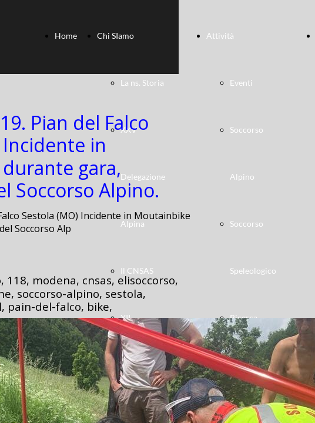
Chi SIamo (115, 36)
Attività (220, 36)
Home (66, 36)
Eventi (241, 83)
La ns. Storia (142, 83)
